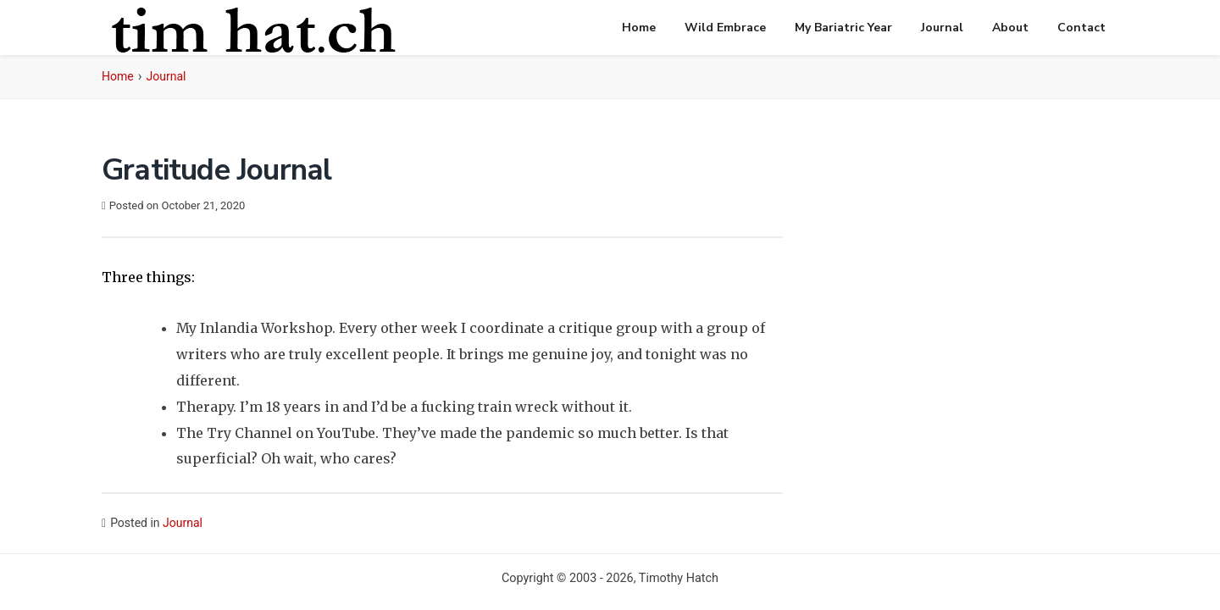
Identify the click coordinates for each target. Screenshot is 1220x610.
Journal (942, 27)
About (1010, 27)
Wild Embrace (725, 27)
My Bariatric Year (843, 27)
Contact (1081, 27)
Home (639, 27)
